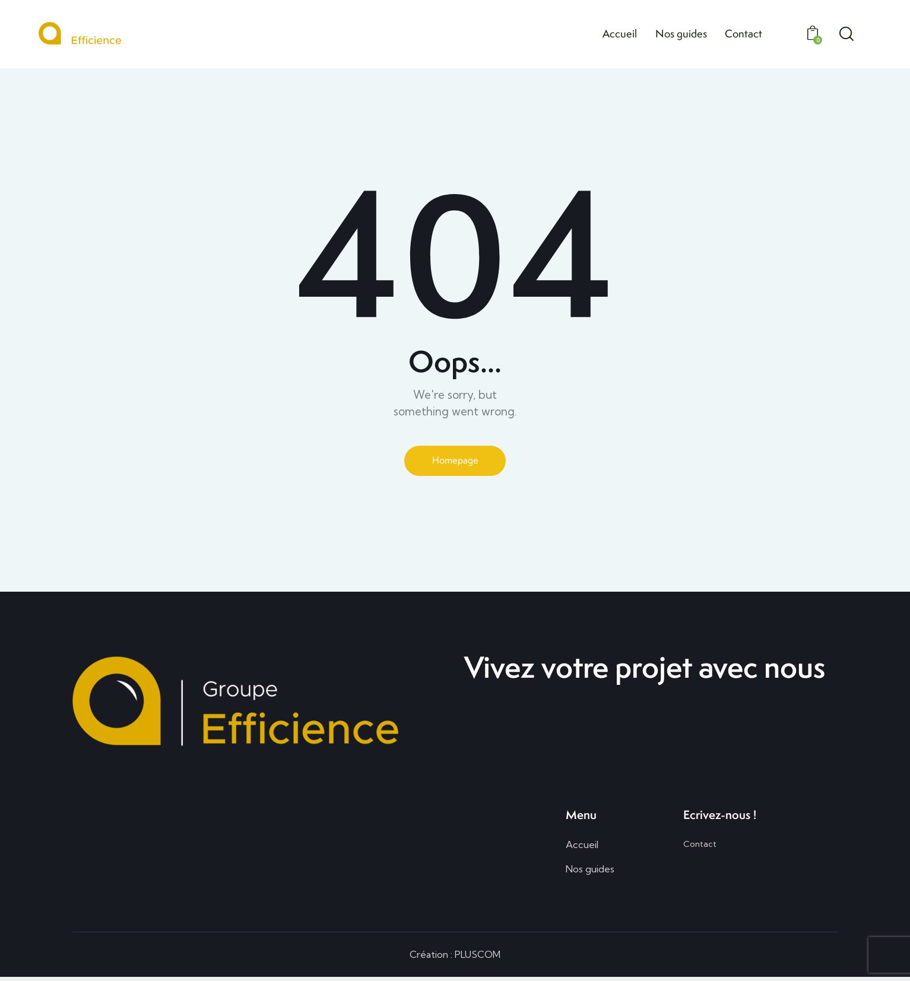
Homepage (455, 461)
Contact (699, 847)
